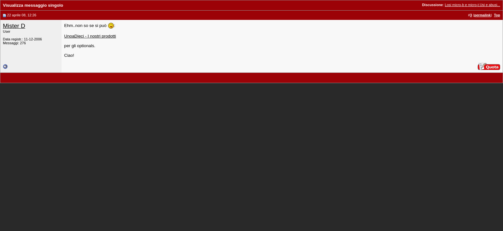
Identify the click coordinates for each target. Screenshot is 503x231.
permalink (482, 15)
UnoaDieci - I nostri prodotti (90, 36)
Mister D (14, 25)
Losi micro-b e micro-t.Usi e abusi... (472, 5)
